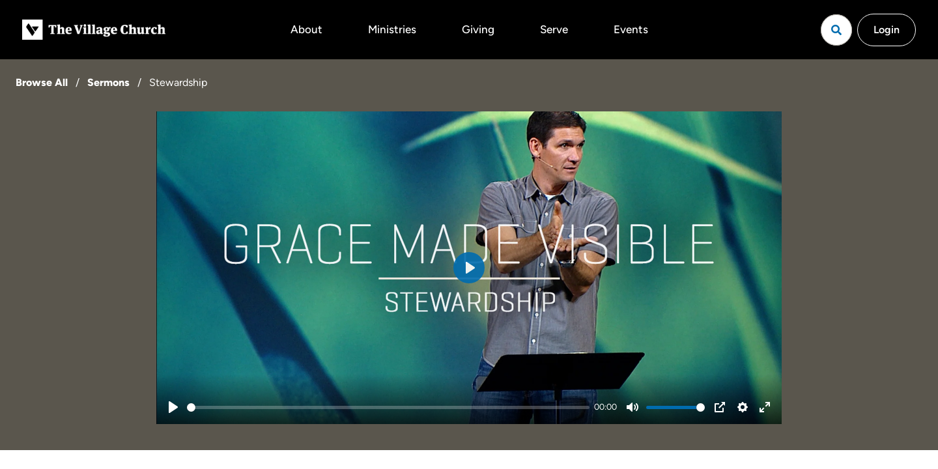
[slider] (388, 407)
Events (631, 29)
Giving (478, 29)
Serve (554, 29)
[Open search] (836, 30)
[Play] (173, 407)
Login (887, 29)
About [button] (306, 29)
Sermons (108, 82)
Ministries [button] (392, 29)
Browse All (42, 82)
